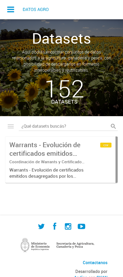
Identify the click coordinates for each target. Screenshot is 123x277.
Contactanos (95, 262)
